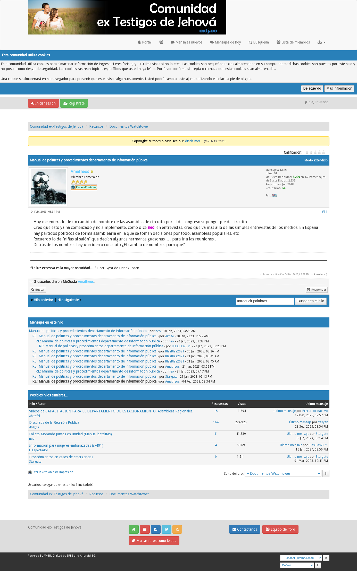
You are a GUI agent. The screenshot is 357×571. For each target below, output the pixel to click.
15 (216, 411)
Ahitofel (34, 416)
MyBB (47, 555)
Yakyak (323, 422)
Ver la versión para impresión (53, 472)
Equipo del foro (280, 529)
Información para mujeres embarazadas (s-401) (66, 445)
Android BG (87, 555)
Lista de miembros (293, 42)
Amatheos (319, 274)
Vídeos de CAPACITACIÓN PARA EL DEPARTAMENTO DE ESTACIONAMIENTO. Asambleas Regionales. (111, 411)
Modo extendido (316, 160)
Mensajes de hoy (225, 42)
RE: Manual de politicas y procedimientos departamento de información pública (94, 336)
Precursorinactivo (315, 411)
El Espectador (38, 450)
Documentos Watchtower (129, 126)
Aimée (169, 336)
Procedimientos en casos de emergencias (61, 457)
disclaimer (192, 141)
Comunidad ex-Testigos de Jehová (56, 126)
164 (216, 422)
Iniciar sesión (43, 103)
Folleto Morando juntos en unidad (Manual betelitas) (70, 434)
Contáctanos (245, 529)
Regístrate (74, 103)
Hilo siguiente (68, 300)
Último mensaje (284, 411)
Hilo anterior (43, 300)
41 (216, 434)
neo (158, 331)
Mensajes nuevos (186, 42)
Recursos (96, 126)
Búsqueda (259, 42)
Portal (145, 42)
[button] (321, 42)
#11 (324, 211)
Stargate (171, 376)
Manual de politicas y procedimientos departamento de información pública (88, 331)
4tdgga (34, 427)
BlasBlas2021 (181, 346)
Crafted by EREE (63, 555)
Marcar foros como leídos (154, 541)
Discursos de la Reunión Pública (54, 422)
